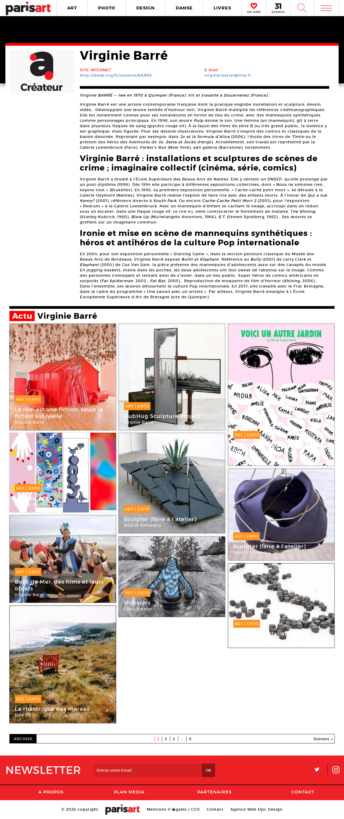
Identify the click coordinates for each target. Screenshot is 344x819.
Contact (303, 792)
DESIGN (145, 8)
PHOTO (106, 8)
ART (72, 8)
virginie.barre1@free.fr (228, 75)
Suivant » (323, 738)
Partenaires (214, 792)
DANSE (184, 8)
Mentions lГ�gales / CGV (173, 809)
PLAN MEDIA (129, 792)
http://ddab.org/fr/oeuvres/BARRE (116, 75)
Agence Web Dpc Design (256, 809)
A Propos (51, 792)
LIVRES (222, 8)
